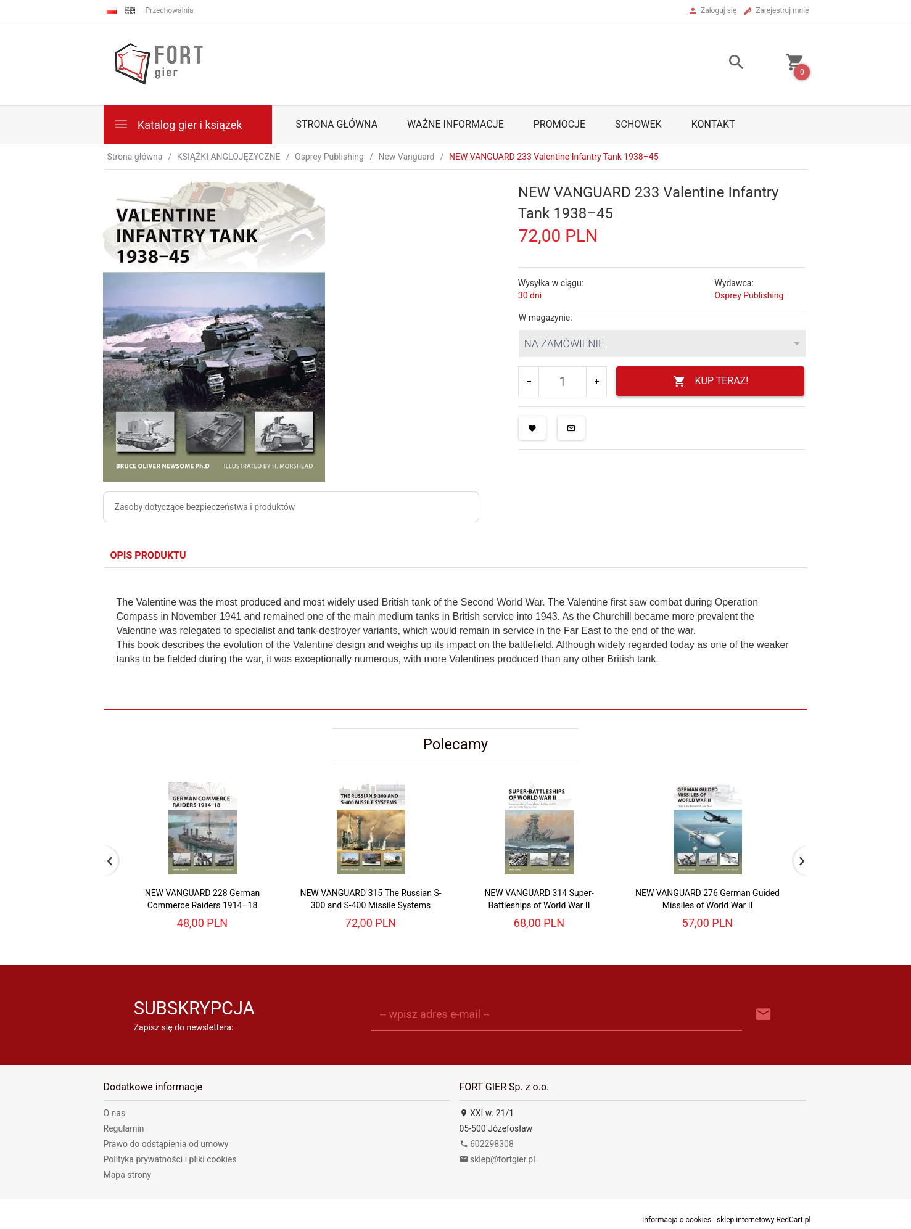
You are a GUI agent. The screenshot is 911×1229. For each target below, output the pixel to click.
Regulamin (124, 1128)
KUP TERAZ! (711, 381)
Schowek (638, 124)
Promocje (559, 124)
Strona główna (337, 124)
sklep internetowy (746, 1219)
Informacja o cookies (676, 1219)
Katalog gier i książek (177, 124)
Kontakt (713, 124)
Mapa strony (128, 1175)
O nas (115, 1113)
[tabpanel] (455, 638)
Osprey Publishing (748, 295)
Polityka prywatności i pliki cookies (170, 1159)
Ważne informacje (455, 124)
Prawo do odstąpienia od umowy (166, 1144)
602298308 (487, 1144)
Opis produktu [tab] (148, 555)
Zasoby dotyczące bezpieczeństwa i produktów (205, 507)
